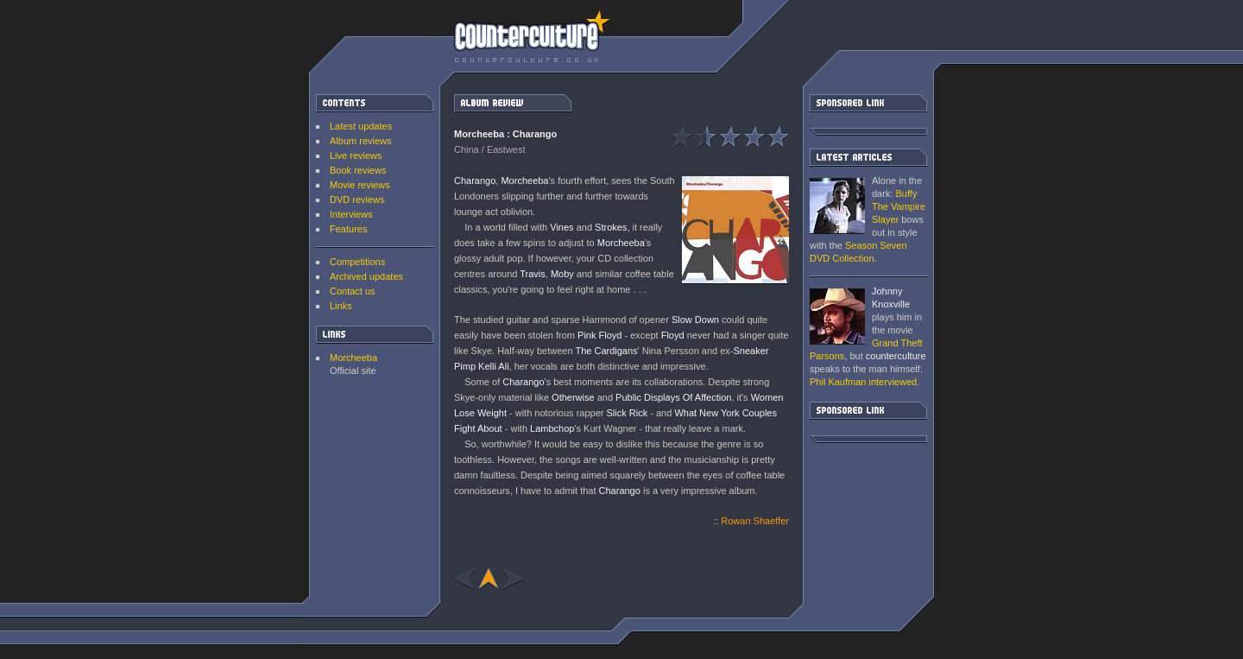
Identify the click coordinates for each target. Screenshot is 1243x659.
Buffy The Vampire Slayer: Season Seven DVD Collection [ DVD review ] (837, 206)
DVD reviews (357, 199)
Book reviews (358, 170)
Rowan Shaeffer (755, 521)
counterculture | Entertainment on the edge (532, 36)
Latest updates (361, 126)
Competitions (357, 262)
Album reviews (361, 141)
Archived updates (366, 276)
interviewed (863, 382)
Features (348, 229)
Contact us (352, 291)
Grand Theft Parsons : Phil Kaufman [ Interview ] (837, 316)
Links (341, 306)
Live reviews (356, 155)
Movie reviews (360, 185)
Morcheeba (353, 357)
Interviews (351, 214)
